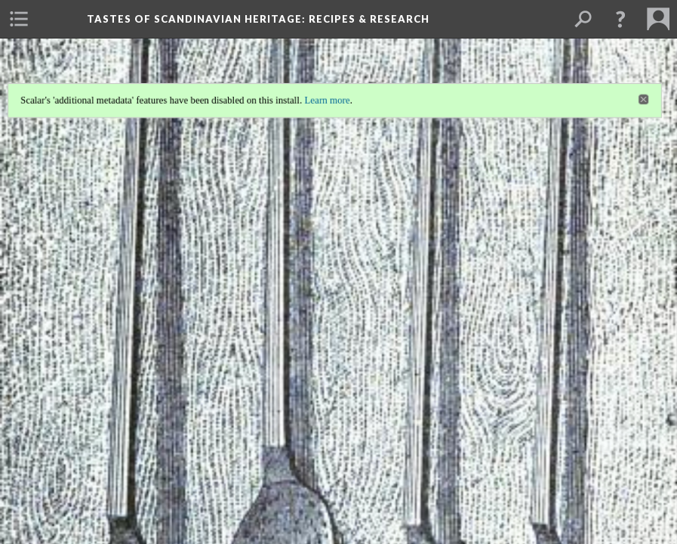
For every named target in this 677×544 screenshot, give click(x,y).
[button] (620, 19)
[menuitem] (19, 19)
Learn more (327, 99)
